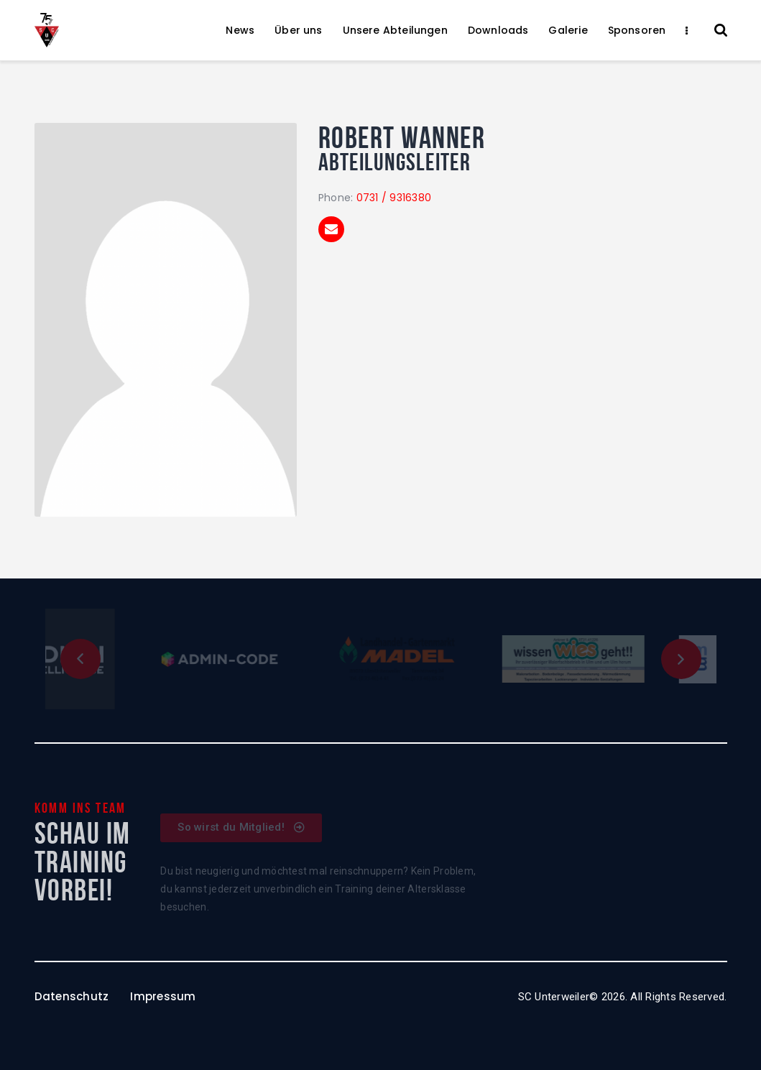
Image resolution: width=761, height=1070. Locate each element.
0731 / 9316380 (394, 197)
